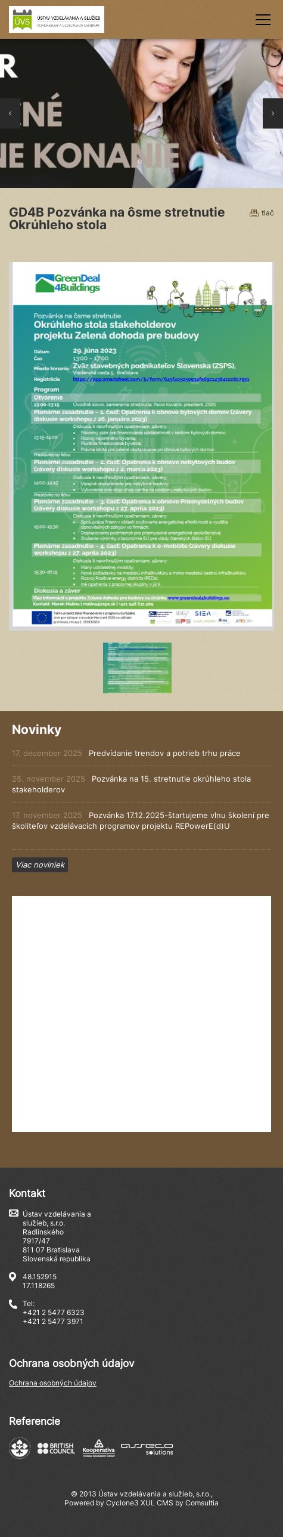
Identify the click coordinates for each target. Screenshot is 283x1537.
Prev (10, 113)
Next (273, 113)
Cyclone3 (122, 1502)
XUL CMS (157, 1502)
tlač (268, 212)
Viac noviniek (39, 864)
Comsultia (202, 1502)
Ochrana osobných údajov (53, 1382)
